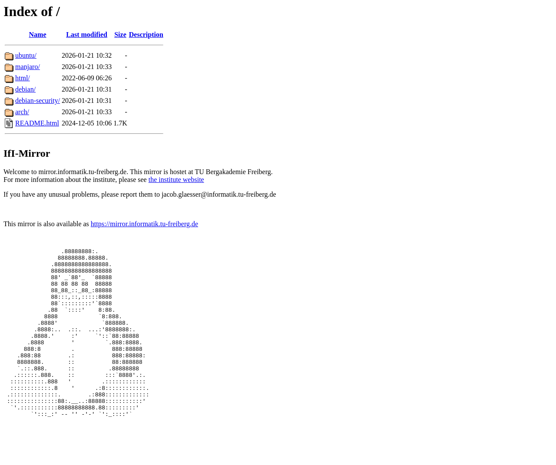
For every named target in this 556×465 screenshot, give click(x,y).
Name (37, 34)
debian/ (25, 89)
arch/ (22, 111)
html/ (22, 78)
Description (146, 34)
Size (120, 34)
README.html (37, 123)
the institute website (176, 179)
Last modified (86, 34)
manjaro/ (27, 66)
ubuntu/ (25, 55)
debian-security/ (37, 100)
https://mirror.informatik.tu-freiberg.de (144, 224)
